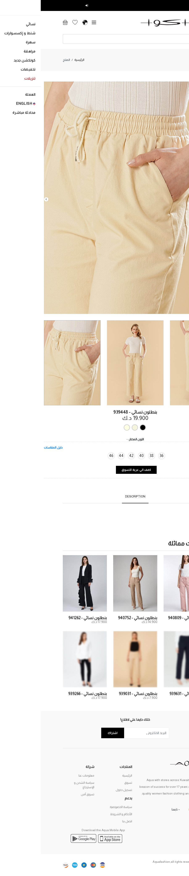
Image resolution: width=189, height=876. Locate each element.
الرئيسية (38, 49)
